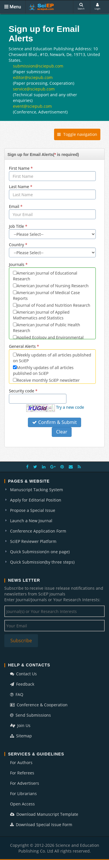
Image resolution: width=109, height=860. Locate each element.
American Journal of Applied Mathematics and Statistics (41, 315)
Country (18, 244)
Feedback (22, 684)
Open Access (22, 804)
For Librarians (23, 793)
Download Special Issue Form (41, 824)
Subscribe (21, 640)
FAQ (16, 694)
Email (15, 206)
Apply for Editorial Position (35, 500)
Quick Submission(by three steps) (42, 562)
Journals (18, 264)
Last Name (20, 186)
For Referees (22, 773)
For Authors (21, 762)
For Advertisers (24, 783)
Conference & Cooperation (39, 704)
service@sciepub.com (34, 89)
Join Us (20, 725)
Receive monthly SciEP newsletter (48, 380)
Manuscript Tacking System (36, 489)
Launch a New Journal (31, 520)
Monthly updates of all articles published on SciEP (43, 370)
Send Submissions (30, 715)
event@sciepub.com (32, 106)
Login (97, 6)
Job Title (18, 226)
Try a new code (70, 407)
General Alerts (24, 346)
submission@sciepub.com (38, 66)
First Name (21, 168)
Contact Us (23, 673)
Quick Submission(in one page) (40, 551)
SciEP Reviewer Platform (33, 541)
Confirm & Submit (54, 422)
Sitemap (21, 735)
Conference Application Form (38, 531)
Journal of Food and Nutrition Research (53, 305)
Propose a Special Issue (32, 510)
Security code (23, 391)
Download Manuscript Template (44, 814)
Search (81, 6)
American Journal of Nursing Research (53, 285)
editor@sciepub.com (33, 77)
